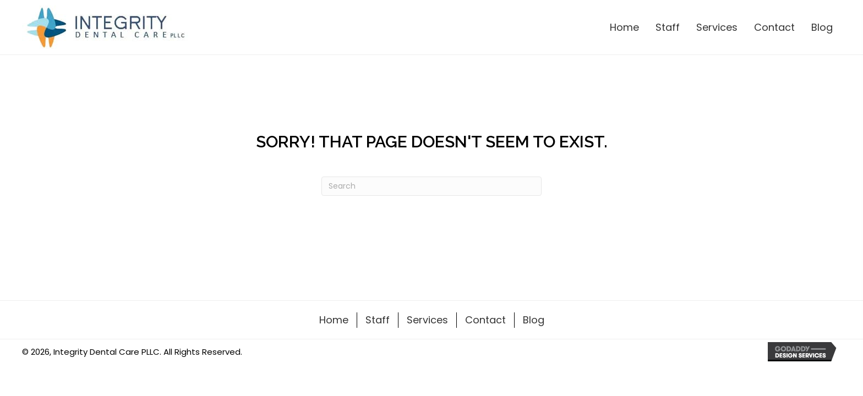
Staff (377, 320)
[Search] (431, 186)
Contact (485, 320)
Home (333, 320)
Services (427, 320)
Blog (533, 320)
